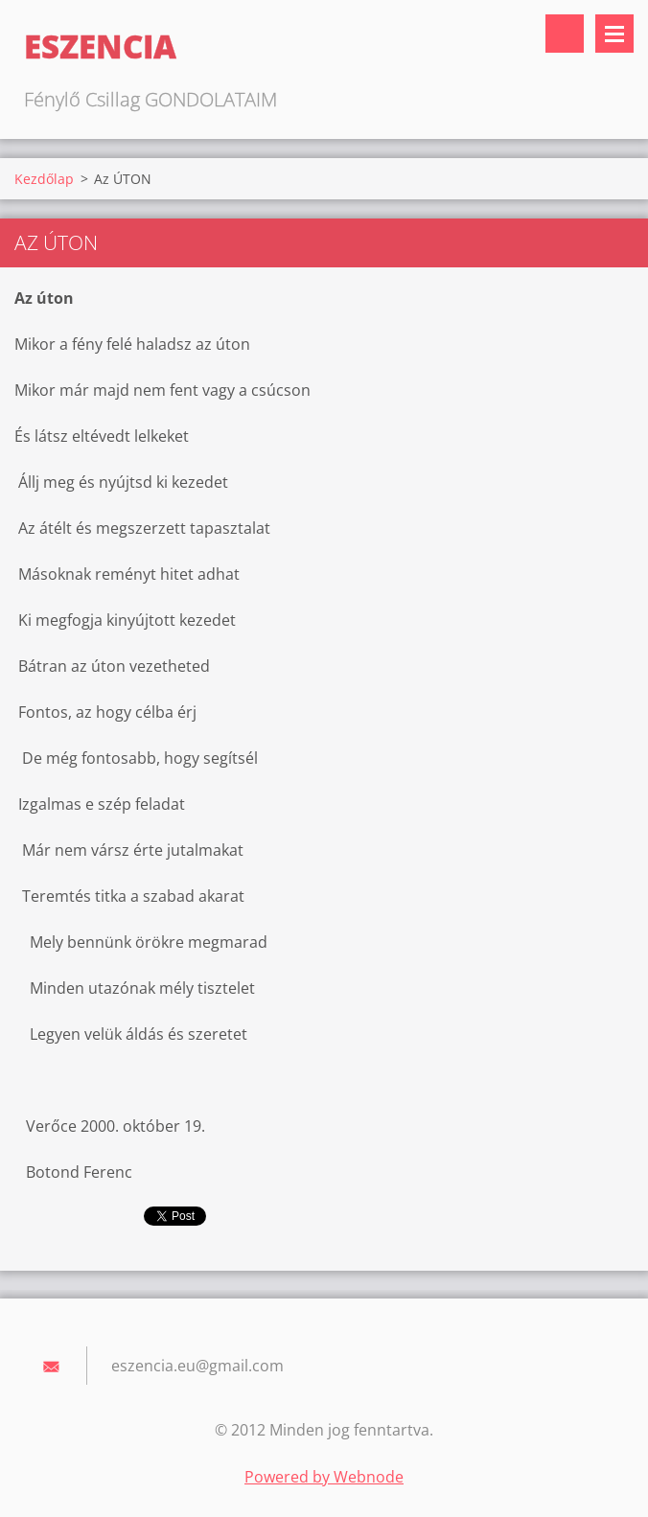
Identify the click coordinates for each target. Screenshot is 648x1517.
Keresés (564, 33)
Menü (614, 33)
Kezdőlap (44, 179)
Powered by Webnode (324, 1476)
